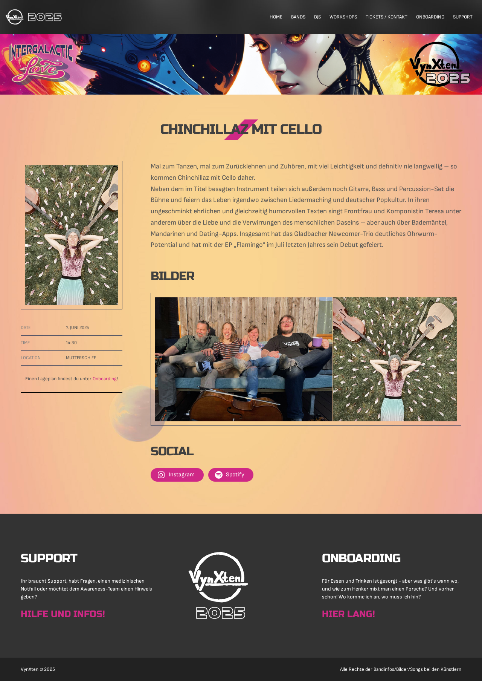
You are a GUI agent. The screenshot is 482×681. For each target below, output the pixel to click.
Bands (298, 17)
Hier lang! (348, 614)
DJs (317, 17)
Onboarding (430, 17)
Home (276, 17)
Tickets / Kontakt (386, 17)
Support (463, 17)
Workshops (343, 17)
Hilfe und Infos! (63, 614)
